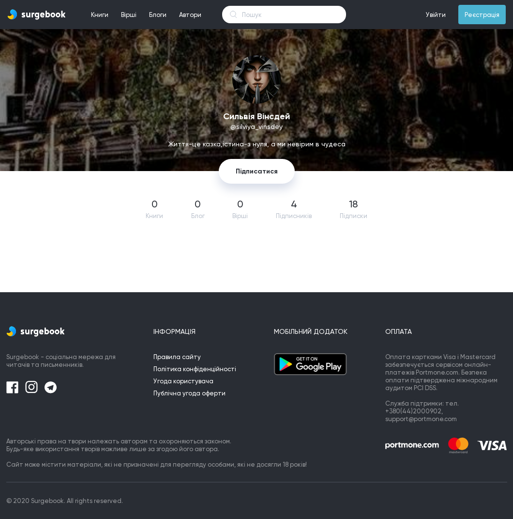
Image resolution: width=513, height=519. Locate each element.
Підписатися (257, 171)
